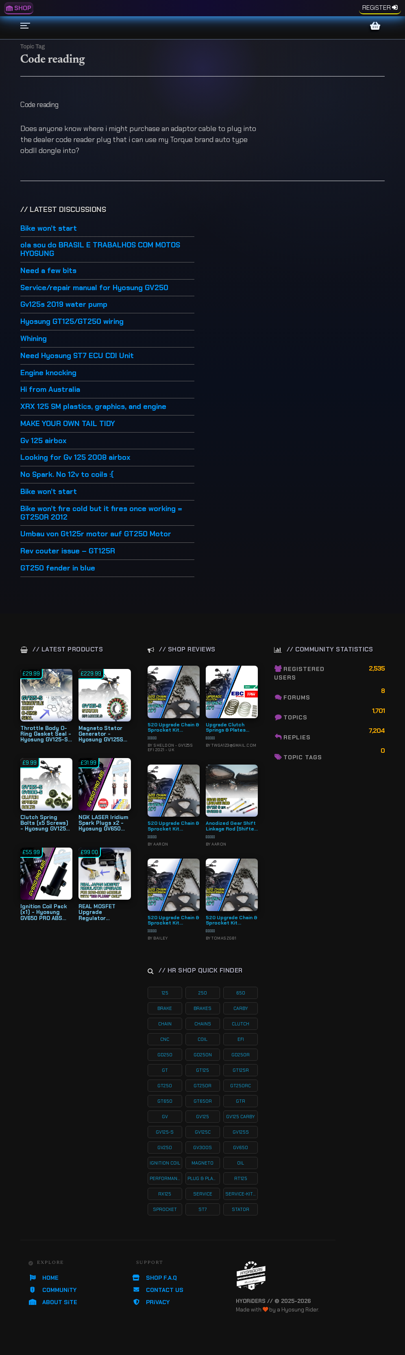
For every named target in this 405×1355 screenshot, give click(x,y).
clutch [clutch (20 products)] (240, 1024)
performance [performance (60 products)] (166, 1178)
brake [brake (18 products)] (164, 1008)
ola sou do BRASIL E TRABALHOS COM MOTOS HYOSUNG (100, 249)
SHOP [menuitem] (18, 8)
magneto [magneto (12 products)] (202, 1163)
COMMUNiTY (52, 1290)
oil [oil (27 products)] (240, 1163)
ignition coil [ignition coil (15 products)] (165, 1163)
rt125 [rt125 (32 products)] (240, 1178)
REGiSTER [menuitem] (376, 8)
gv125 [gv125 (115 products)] (202, 1116)
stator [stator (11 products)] (240, 1209)
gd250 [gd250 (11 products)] (164, 1055)
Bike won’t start (48, 228)
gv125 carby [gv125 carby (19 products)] (240, 1116)
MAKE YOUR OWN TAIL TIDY (67, 424)
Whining (33, 338)
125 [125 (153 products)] (164, 993)
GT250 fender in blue (57, 568)
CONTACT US (157, 1290)
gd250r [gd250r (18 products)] (240, 1055)
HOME (43, 1277)
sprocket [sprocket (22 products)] (165, 1209)
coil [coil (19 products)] (202, 1039)
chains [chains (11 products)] (202, 1024)
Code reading (39, 104)
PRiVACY (151, 1302)
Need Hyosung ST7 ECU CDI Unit (77, 356)
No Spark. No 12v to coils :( (67, 474)
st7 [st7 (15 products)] (202, 1209)
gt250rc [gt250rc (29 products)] (240, 1085)
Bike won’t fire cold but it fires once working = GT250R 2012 (101, 513)
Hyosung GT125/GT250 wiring (72, 321)
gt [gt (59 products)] (165, 1070)
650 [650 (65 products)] (240, 993)
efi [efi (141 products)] (240, 1039)
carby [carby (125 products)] (240, 1008)
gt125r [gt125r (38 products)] (241, 1070)
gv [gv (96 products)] (165, 1116)
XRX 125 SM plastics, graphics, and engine (93, 406)
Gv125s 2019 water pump (63, 304)
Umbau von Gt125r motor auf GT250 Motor (95, 534)
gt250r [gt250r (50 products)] (202, 1085)
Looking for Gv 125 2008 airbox (75, 457)
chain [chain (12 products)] (165, 1024)
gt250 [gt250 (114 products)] (164, 1085)
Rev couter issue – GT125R (67, 551)
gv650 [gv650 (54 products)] (240, 1147)
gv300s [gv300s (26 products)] (202, 1147)
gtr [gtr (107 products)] (240, 1101)
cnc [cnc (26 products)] (164, 1039)
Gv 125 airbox (43, 441)
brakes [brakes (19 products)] (202, 1008)
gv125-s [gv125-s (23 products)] (165, 1132)
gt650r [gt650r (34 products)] (203, 1101)
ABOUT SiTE (52, 1302)
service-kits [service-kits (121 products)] (240, 1194)
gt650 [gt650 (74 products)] (164, 1101)
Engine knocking (48, 373)
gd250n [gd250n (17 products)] (203, 1055)
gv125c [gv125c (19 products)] (203, 1132)
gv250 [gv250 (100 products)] (164, 1147)
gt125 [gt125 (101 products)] (202, 1070)
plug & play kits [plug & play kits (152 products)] (203, 1178)
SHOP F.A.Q (154, 1277)
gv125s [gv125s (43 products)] (241, 1132)
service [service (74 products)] (202, 1194)
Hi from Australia (50, 389)
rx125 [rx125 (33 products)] (164, 1194)
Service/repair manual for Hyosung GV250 (94, 288)
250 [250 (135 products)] (202, 993)
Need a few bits (48, 271)
